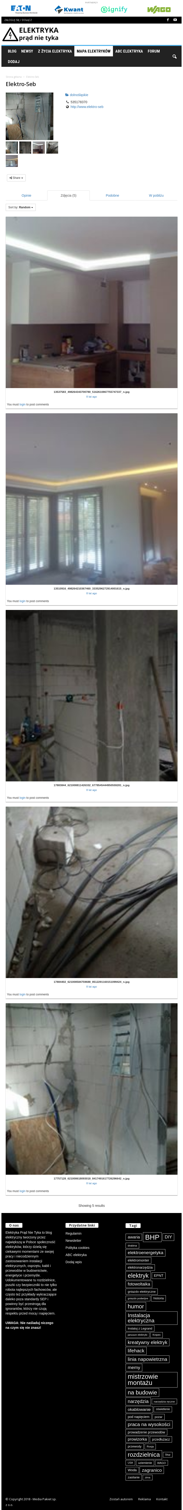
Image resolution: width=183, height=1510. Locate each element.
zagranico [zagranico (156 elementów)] (152, 1470)
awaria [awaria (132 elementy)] (134, 1237)
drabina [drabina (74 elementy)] (132, 1245)
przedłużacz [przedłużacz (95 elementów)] (161, 1439)
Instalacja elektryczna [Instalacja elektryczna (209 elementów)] (141, 1318)
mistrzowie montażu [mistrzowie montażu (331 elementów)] (143, 1380)
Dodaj (14, 61)
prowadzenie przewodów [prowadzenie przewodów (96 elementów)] (146, 1432)
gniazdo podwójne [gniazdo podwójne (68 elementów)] (138, 1298)
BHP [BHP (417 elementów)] (152, 1237)
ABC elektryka (76, 1255)
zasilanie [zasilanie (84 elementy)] (134, 1477)
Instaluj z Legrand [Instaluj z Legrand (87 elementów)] (140, 1328)
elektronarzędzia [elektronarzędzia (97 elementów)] (140, 1267)
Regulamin (73, 1233)
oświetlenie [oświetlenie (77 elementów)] (163, 1409)
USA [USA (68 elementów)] (130, 1462)
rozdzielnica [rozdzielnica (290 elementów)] (144, 1454)
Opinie (26, 195)
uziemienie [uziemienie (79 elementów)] (145, 1463)
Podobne (112, 195)
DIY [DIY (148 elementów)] (168, 1236)
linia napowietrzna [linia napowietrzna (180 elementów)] (147, 1359)
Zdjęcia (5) (68, 195)
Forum (154, 51)
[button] (174, 56)
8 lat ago (91, 396)
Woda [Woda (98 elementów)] (132, 1470)
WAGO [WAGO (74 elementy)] (161, 1462)
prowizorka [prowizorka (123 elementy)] (137, 1439)
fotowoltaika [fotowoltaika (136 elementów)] (139, 1284)
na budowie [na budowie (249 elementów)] (142, 1392)
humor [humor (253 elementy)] (136, 1306)
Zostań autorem (121, 1499)
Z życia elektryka (55, 51)
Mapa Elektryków (94, 51)
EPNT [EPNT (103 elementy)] (158, 1275)
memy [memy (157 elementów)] (134, 1367)
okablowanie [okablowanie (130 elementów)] (139, 1409)
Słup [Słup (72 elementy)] (167, 1454)
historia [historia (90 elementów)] (158, 1298)
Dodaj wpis (74, 1262)
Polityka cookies (77, 1248)
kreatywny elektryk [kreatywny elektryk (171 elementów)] (147, 1342)
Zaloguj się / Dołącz (18, 20)
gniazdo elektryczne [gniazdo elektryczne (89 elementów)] (142, 1291)
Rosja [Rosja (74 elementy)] (150, 1446)
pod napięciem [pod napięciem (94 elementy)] (138, 1417)
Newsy (27, 51)
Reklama (144, 1499)
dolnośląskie (76, 95)
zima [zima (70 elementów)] (147, 1477)
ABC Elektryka (129, 51)
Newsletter (73, 1240)
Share (16, 178)
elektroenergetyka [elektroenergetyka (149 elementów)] (145, 1252)
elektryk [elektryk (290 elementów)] (138, 1275)
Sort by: (20, 207)
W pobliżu (156, 195)
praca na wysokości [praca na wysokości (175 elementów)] (149, 1424)
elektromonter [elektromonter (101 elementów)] (138, 1260)
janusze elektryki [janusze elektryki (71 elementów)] (137, 1334)
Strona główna (14, 76)
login (22, 404)
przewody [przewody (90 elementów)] (135, 1446)
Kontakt (162, 1499)
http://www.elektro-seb (87, 107)
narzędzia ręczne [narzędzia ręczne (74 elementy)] (164, 1401)
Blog (12, 51)
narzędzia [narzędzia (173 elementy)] (138, 1401)
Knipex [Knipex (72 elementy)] (156, 1334)
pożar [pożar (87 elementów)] (159, 1417)
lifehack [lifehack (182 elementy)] (136, 1350)
